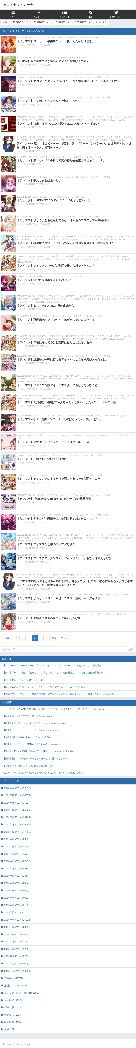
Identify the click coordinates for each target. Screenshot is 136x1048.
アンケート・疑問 (93, 77)
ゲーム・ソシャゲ (105, 376)
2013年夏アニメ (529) (16, 956)
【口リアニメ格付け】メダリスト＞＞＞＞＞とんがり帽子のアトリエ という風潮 (44, 687)
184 (54, 638)
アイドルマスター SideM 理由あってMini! (68, 57)
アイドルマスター (75, 37)
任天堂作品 (120, 376)
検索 (131, 649)
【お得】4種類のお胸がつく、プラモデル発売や (27, 737)
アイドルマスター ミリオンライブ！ (49, 37)
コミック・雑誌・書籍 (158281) (21, 992)
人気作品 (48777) (13, 978)
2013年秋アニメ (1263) (16, 949)
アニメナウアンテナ (18, 5)
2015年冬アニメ (40, 77)
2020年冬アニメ (20, 22)
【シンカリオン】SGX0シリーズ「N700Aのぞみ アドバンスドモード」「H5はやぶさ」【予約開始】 (53, 665)
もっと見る (101, 22)
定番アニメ (118, 594)
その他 (105, 77)
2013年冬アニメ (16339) (17, 971)
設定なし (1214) (13, 1014)
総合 (5, 22)
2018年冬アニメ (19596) (17, 824)
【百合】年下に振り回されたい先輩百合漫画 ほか (28, 765)
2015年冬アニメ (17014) (17, 919)
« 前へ (7, 638)
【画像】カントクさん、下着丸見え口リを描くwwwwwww (32, 744)
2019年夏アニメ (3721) (16, 802)
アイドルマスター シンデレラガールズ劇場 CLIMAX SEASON (97, 120)
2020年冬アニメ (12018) (17, 788)
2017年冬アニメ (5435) (16, 868)
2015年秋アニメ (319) (16, 905)
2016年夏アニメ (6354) (16, 883)
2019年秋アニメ (62, 22)
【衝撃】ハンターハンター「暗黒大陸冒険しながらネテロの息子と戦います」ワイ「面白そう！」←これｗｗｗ (58, 694)
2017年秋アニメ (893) (16, 839)
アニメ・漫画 (103, 256)
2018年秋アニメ (40, 57)
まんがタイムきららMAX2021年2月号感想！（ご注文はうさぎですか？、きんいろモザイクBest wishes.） (56, 709)
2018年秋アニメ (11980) (17, 832)
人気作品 (89, 37)
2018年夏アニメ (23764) (17, 817)
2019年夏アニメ (83, 22)
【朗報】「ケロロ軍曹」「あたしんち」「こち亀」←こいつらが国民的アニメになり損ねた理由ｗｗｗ (54, 672)
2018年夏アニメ (56, 117)
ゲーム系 (98, 37)
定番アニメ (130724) (15, 985)
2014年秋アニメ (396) (16, 927)
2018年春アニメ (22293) (17, 861)
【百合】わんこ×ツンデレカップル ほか (23, 680)
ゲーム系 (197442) (14, 1007)
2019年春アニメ (41, 22)
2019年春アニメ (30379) (17, 795)
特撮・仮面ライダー (76, 594)
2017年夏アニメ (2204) (16, 846)
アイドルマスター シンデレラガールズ (66, 77)
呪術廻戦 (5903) (13, 1022)
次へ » (63, 638)
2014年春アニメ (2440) (16, 934)
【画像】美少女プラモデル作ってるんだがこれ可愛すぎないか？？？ (37, 758)
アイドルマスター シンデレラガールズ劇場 (60, 299)
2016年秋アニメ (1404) (16, 875)
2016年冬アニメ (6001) (16, 897)
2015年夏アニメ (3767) (16, 912)
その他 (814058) (13, 1000)
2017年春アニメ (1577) (16, 854)
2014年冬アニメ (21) (15, 941)
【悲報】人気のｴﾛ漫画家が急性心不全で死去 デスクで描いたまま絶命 (38, 751)
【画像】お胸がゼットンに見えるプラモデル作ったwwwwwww (34, 723)
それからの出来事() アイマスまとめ (34, 45)
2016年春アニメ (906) (16, 890)
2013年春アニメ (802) (16, 963)
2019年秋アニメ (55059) (17, 810)
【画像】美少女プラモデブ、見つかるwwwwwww (27, 716)
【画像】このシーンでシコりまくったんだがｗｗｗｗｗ (31, 730)
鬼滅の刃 (9, 1029)
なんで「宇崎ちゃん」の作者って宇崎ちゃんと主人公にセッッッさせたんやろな (43, 772)
